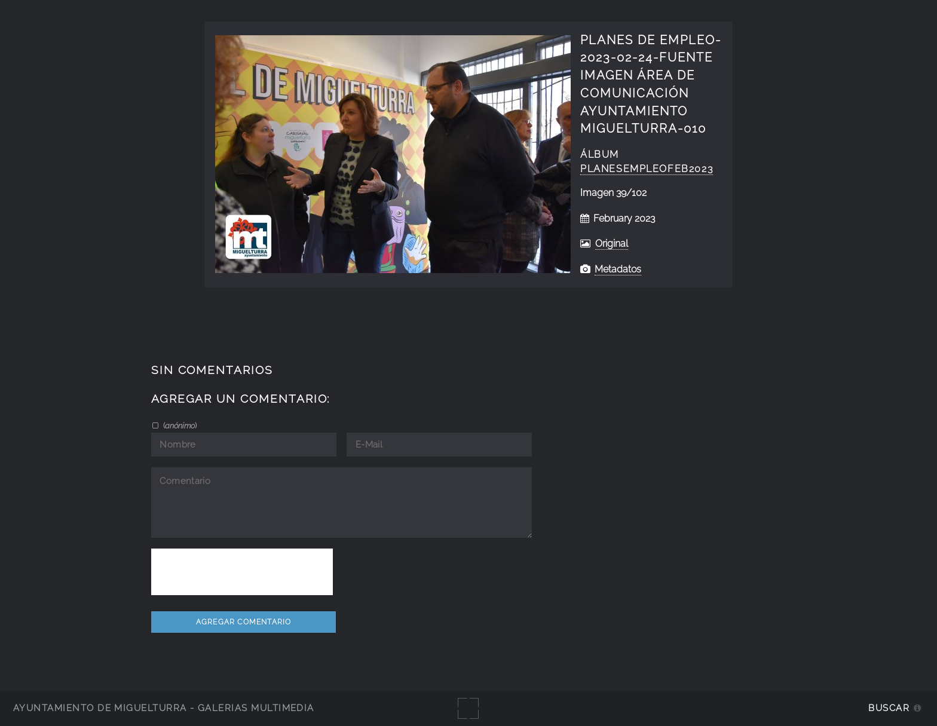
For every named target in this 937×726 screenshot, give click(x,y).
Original (611, 243)
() (179, 425)
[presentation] (242, 572)
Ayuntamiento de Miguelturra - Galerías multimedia (163, 708)
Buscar (889, 708)
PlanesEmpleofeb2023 (646, 168)
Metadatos (618, 269)
